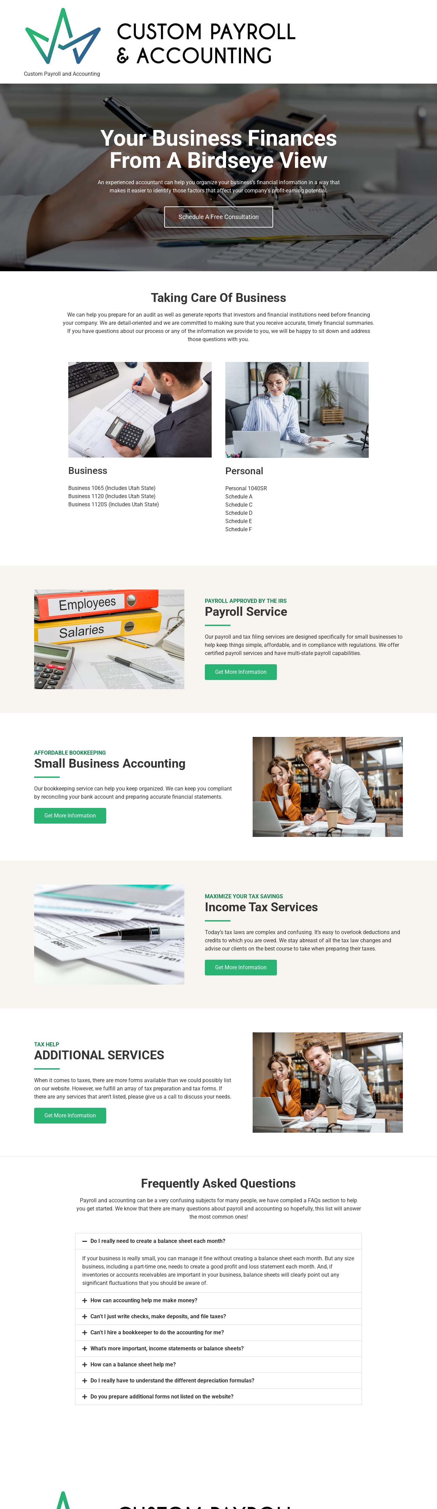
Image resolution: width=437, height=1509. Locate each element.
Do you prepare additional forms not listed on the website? (162, 1396)
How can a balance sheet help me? (133, 1364)
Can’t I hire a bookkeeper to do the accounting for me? (157, 1332)
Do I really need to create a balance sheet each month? (157, 1241)
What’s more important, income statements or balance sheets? (167, 1348)
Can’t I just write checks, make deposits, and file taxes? (158, 1316)
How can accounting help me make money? (143, 1300)
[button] (218, 1241)
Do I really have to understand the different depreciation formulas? (172, 1380)
